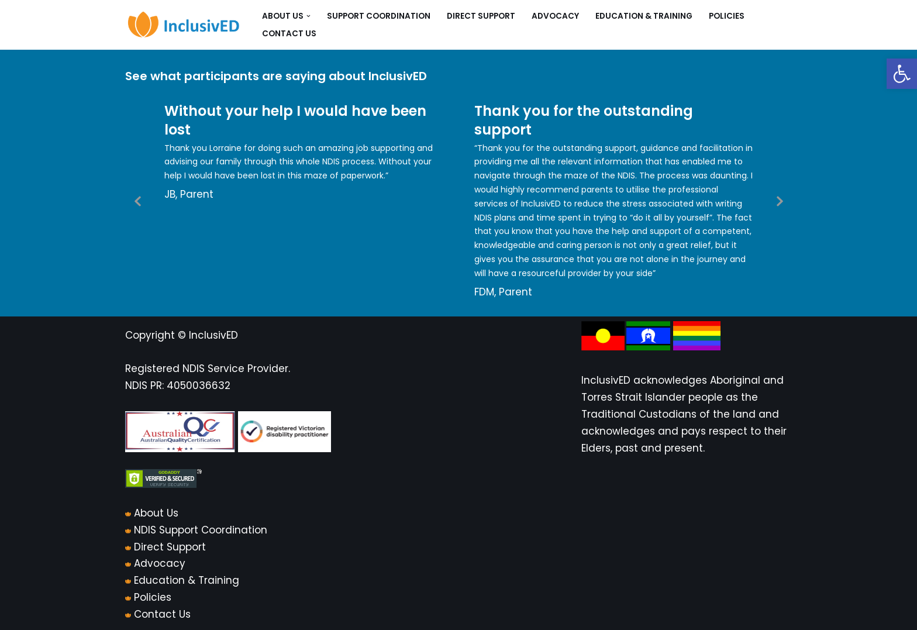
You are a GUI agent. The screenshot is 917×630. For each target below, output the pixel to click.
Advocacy (555, 16)
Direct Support (481, 16)
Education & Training (643, 16)
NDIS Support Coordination (200, 530)
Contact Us (289, 33)
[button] (902, 73)
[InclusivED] (183, 25)
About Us (156, 513)
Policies (726, 16)
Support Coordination (378, 16)
